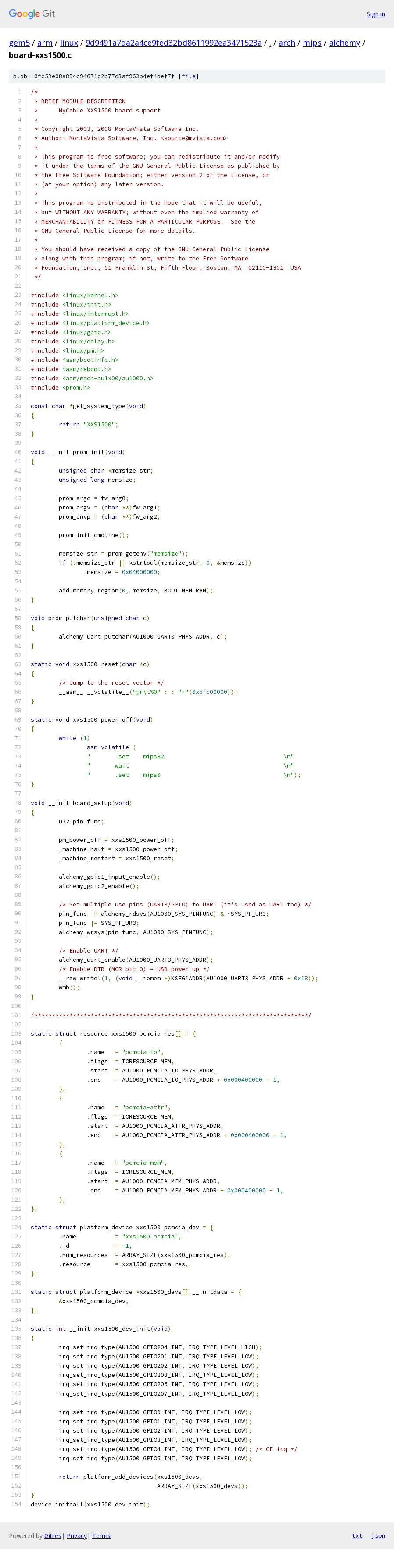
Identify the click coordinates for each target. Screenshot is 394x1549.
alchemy (344, 42)
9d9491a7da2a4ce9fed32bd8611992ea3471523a (174, 42)
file (189, 76)
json (378, 1535)
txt (357, 1535)
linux (69, 42)
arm (45, 42)
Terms (101, 1535)
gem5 (19, 42)
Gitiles (52, 1535)
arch (287, 42)
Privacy (77, 1535)
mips (312, 42)
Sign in (376, 14)
